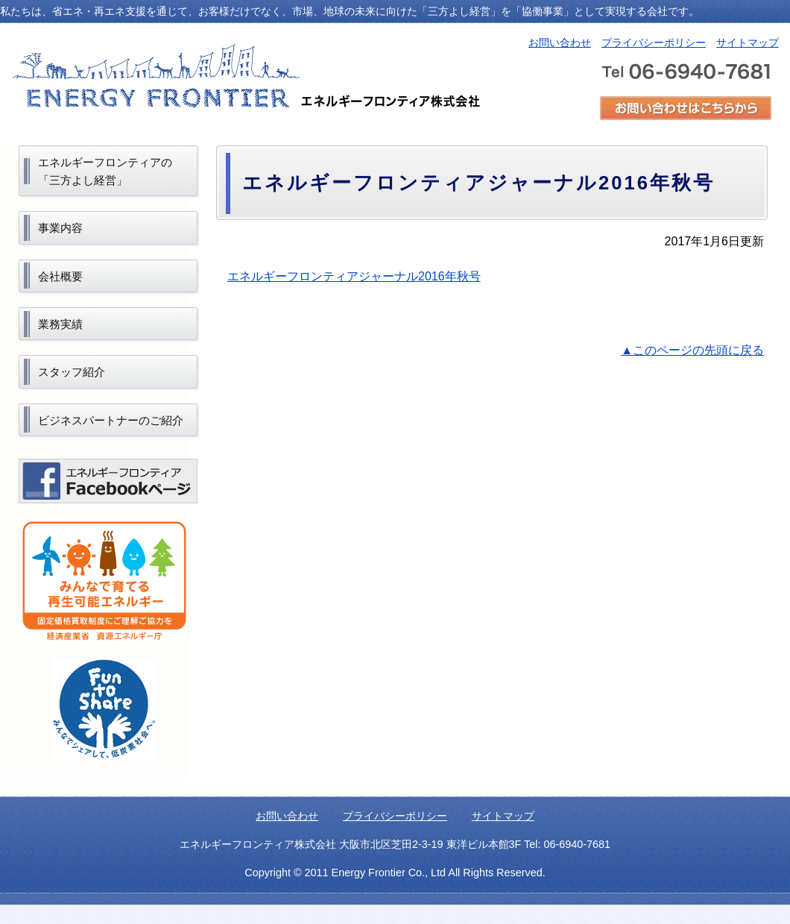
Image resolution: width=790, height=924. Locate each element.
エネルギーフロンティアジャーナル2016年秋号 (354, 276)
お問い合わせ (559, 42)
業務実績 (60, 324)
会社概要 (60, 276)
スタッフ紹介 (71, 371)
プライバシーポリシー (653, 42)
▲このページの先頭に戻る (692, 350)
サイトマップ (747, 42)
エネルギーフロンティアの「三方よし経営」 (105, 171)
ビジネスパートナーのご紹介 (110, 420)
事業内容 (60, 227)
